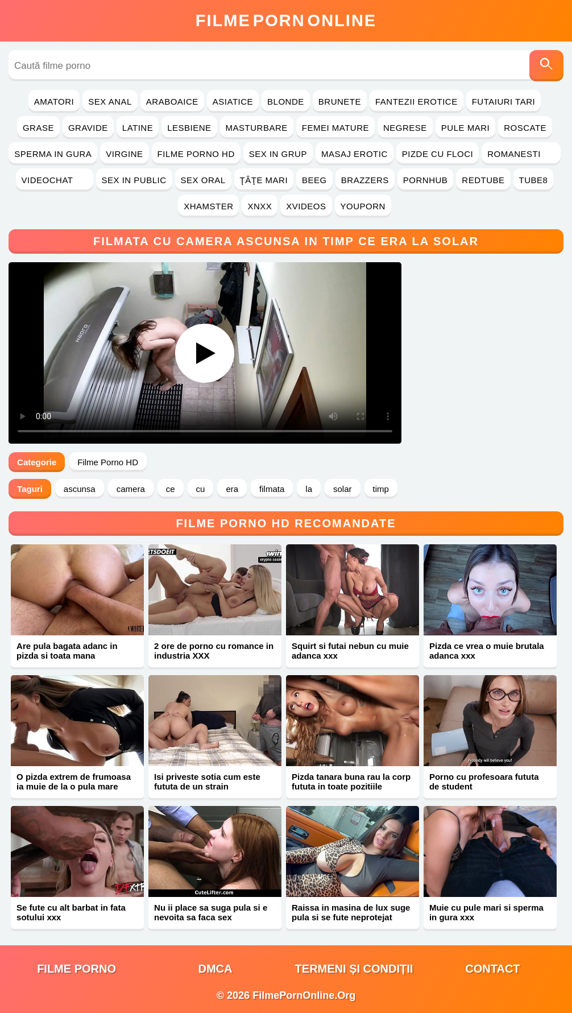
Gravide (88, 128)
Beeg (314, 180)
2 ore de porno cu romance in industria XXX (213, 650)
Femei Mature (335, 128)
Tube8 (533, 180)
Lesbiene (189, 128)
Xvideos (306, 206)
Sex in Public (134, 180)
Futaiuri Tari (504, 101)
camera (131, 489)
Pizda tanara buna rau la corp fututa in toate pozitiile (351, 781)
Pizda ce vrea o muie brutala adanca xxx (486, 650)
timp (381, 489)
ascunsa (80, 489)
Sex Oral (203, 180)
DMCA (215, 968)
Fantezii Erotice (416, 101)
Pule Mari (465, 128)
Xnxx (259, 206)
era (232, 489)
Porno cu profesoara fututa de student (484, 781)
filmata (271, 489)
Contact (492, 968)
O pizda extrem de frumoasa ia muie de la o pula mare (73, 781)
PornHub (425, 180)
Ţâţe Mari (264, 180)
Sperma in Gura (53, 154)
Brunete (339, 101)
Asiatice (233, 101)
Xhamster (208, 206)
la (308, 489)
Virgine (124, 154)
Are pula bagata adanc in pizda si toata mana (67, 650)
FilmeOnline (286, 20)
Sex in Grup (278, 154)
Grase (38, 128)
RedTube (483, 180)
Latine (137, 128)
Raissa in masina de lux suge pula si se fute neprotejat (351, 912)
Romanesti (521, 154)
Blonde (285, 101)
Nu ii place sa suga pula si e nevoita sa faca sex (210, 912)
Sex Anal (110, 101)
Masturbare (257, 128)
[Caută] (546, 65)
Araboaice (172, 101)
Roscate (525, 128)
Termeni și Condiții (354, 968)
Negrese (405, 128)
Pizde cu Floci (437, 154)
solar (342, 489)
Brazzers (365, 180)
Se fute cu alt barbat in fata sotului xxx (71, 912)
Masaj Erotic (354, 154)
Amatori (54, 101)
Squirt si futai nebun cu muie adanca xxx (350, 650)
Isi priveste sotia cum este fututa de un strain (207, 781)
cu (200, 489)
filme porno (76, 968)
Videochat (55, 180)
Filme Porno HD (196, 154)
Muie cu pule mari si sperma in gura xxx (486, 912)
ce (170, 489)
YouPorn (363, 206)
